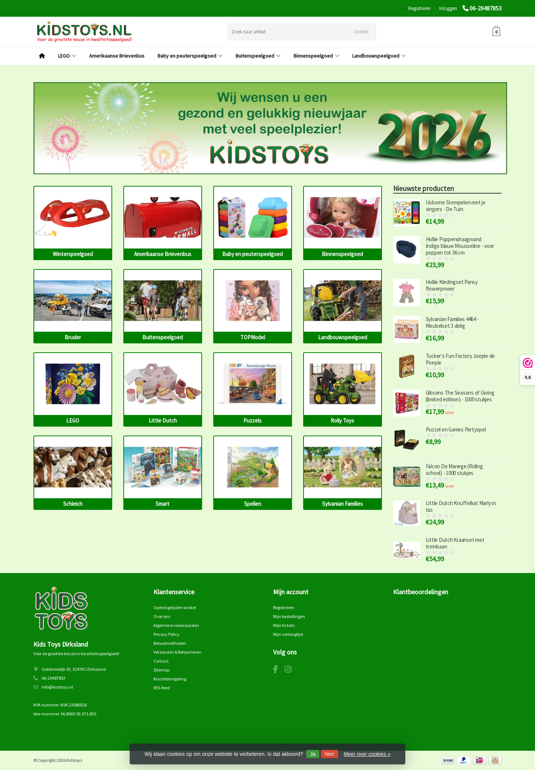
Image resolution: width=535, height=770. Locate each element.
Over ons (161, 616)
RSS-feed (161, 687)
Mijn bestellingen (289, 616)
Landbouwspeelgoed (379, 55)
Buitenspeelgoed (258, 55)
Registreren (419, 8)
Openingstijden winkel (174, 607)
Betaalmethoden (169, 643)
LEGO (67, 55)
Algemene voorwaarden (176, 625)
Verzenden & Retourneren (177, 652)
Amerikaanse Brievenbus (117, 55)
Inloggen (448, 8)
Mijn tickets (284, 625)
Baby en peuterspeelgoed (190, 55)
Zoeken (361, 32)
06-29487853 (486, 8)
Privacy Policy (166, 634)
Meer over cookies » (367, 754)
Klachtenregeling (169, 679)
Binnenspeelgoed (316, 55)
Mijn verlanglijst (288, 634)
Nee (329, 754)
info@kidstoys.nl (57, 687)
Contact (161, 661)
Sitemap (161, 670)
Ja (312, 754)
